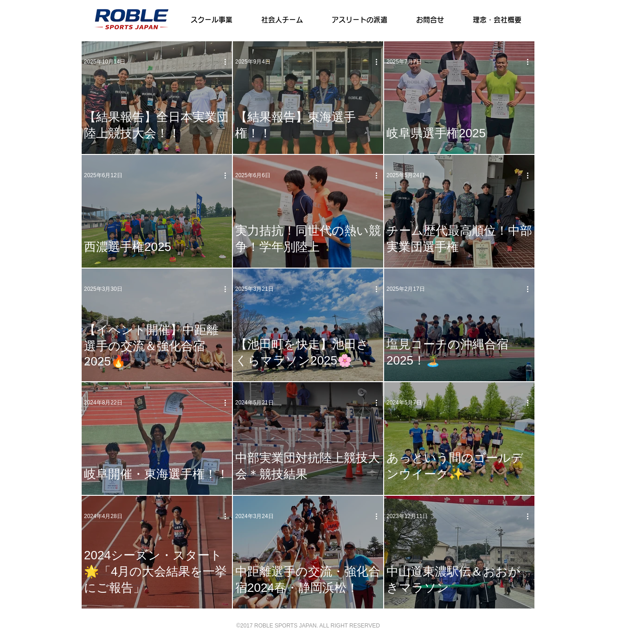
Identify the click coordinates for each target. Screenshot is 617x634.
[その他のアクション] (228, 61)
